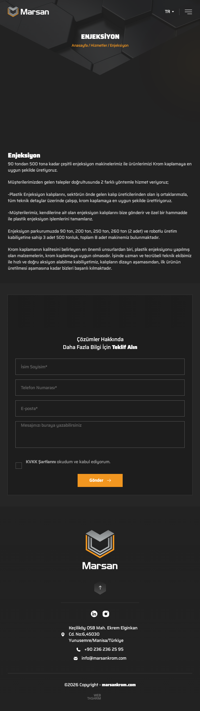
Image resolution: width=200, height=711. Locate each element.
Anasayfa (80, 45)
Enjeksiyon (119, 45)
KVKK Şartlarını (41, 462)
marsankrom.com (119, 685)
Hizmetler (99, 45)
